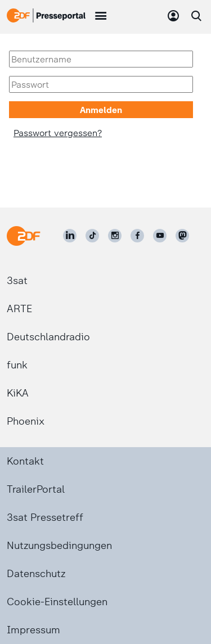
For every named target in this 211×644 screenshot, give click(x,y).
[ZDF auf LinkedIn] (70, 235)
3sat (17, 280)
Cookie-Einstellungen (57, 602)
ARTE (19, 309)
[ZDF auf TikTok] (92, 235)
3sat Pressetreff (45, 517)
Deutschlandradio (48, 337)
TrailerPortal (36, 489)
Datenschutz (36, 574)
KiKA (18, 393)
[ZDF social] (182, 235)
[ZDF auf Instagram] (115, 235)
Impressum (33, 630)
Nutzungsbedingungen (59, 545)
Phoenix (25, 421)
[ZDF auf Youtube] (160, 235)
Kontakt (25, 461)
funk (17, 365)
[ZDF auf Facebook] (137, 235)
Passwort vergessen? (58, 133)
